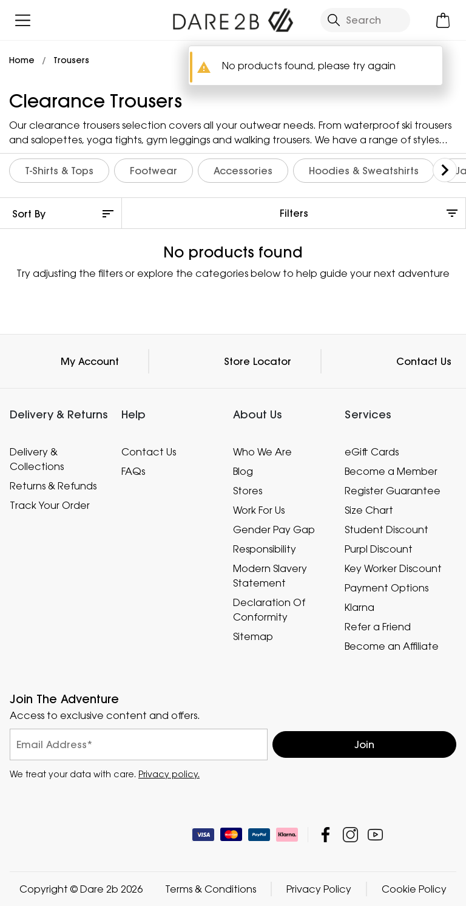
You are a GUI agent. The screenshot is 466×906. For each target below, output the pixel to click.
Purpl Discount (379, 549)
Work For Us (259, 510)
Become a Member (391, 471)
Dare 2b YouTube (375, 834)
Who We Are (262, 452)
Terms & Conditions (210, 889)
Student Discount (386, 529)
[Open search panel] (365, 20)
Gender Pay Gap (274, 529)
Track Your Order (50, 505)
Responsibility (264, 549)
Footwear (153, 171)
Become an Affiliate (392, 646)
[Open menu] (22, 20)
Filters (294, 213)
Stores (247, 491)
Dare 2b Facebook (325, 834)
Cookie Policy (414, 889)
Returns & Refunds (53, 486)
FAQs (133, 471)
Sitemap (253, 636)
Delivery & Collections (37, 459)
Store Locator (257, 361)
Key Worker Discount (393, 568)
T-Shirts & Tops (59, 171)
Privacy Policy (318, 889)
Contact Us (423, 361)
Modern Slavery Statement (270, 575)
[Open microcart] (443, 20)
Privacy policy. (169, 774)
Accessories (243, 171)
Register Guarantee (393, 491)
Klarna (359, 607)
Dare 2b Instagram (350, 834)
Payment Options (386, 588)
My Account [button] (90, 361)
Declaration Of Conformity (269, 609)
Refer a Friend (378, 627)
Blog (243, 471)
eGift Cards (372, 452)
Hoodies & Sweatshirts (364, 171)
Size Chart (369, 510)
